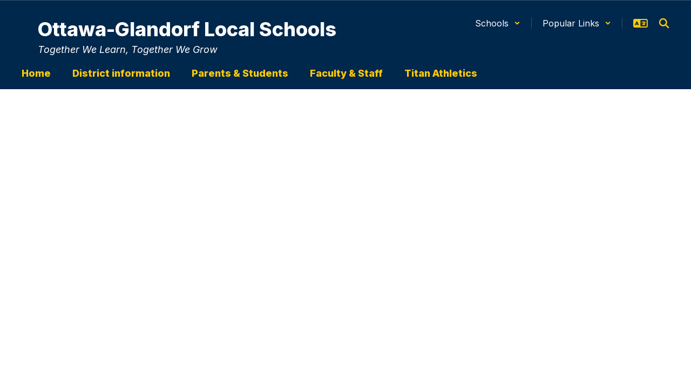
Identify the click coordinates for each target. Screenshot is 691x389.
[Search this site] (664, 23)
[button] (497, 23)
